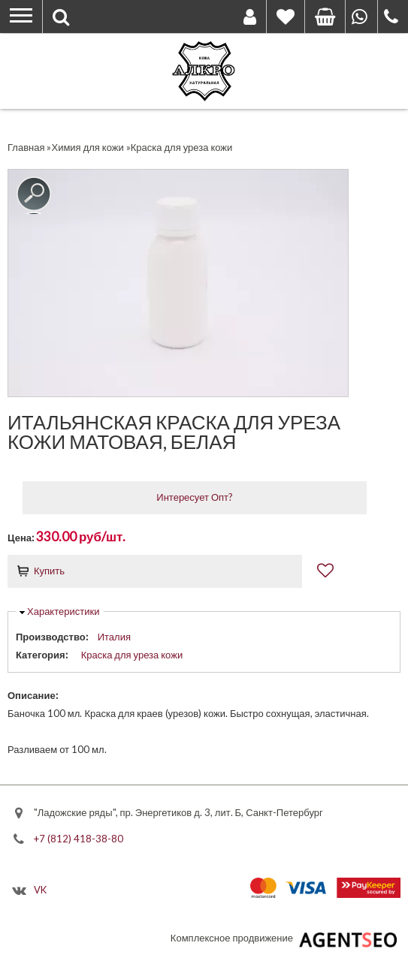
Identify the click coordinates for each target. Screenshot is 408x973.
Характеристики (63, 611)
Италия (114, 637)
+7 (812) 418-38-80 (78, 838)
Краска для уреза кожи (132, 655)
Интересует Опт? (194, 497)
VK (40, 890)
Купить (49, 571)
